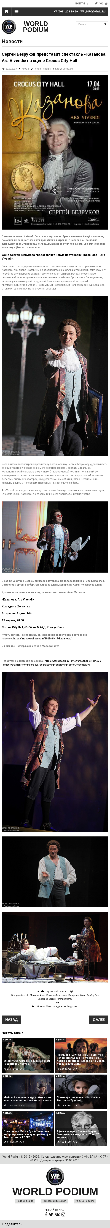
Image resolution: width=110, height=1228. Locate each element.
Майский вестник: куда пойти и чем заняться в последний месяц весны (28, 1099)
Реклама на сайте (85, 1201)
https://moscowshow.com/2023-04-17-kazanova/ (42, 638)
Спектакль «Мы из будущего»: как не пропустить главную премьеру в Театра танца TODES (27, 1134)
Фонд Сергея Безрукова (65, 1006)
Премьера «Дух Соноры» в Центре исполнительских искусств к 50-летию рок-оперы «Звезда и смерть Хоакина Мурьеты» (81, 1059)
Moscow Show (44, 1006)
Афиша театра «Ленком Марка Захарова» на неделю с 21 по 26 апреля (78, 1134)
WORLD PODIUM (36, 26)
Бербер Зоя (93, 995)
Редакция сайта (25, 1201)
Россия (37, 69)
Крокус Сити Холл (64, 69)
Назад (11, 1019)
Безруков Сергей (19, 995)
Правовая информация (54, 1201)
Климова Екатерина (56, 995)
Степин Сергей (64, 999)
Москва (47, 69)
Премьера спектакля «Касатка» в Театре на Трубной (79, 1099)
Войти (80, 3)
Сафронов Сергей (47, 999)
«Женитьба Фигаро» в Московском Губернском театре (27, 1062)
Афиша (25, 69)
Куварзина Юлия (76, 995)
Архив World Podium (57, 991)
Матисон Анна (37, 995)
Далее (99, 1019)
